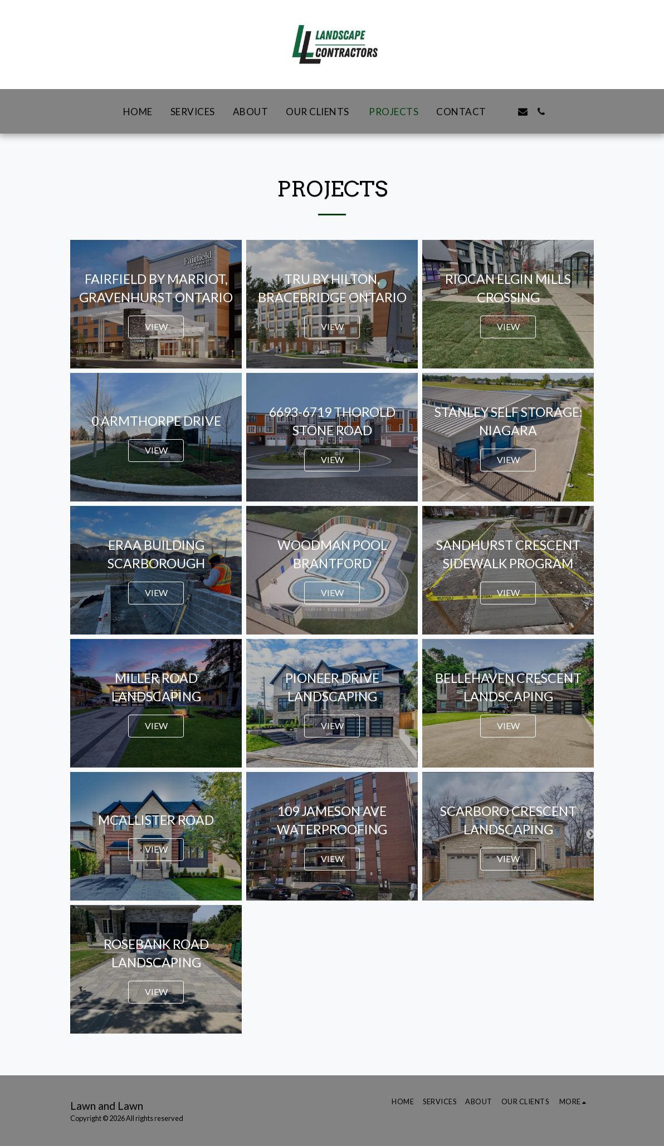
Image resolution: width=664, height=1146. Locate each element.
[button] (504, 111)
